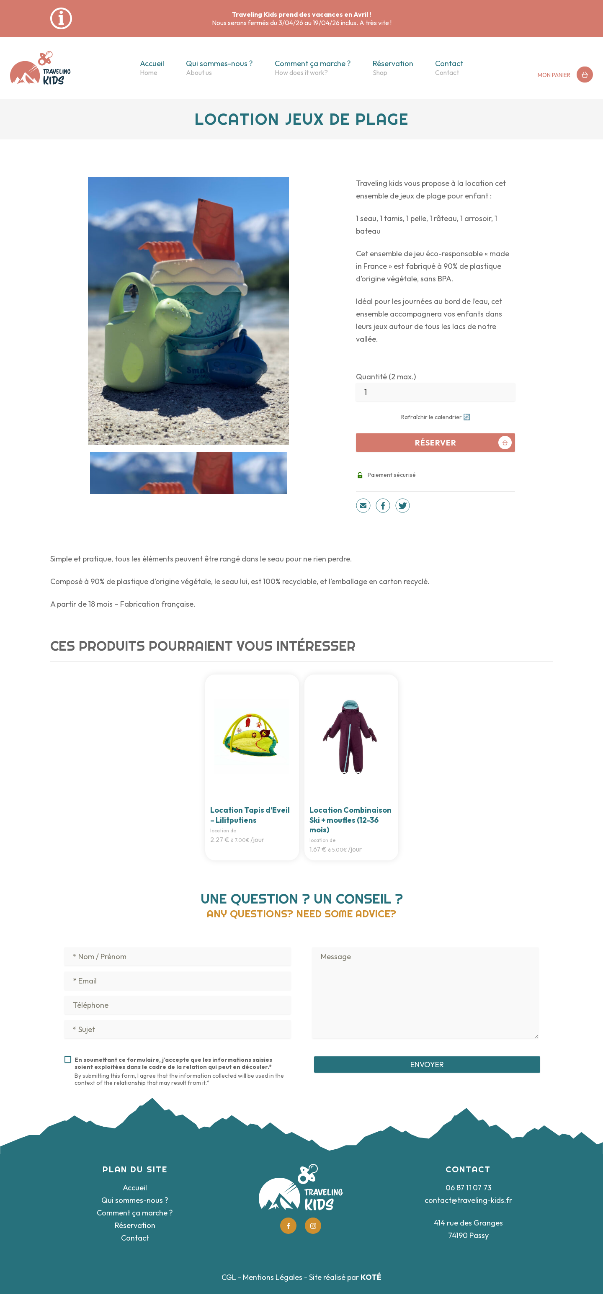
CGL (229, 1278)
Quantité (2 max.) (386, 376)
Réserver (463, 442)
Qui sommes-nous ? (219, 63)
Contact (449, 63)
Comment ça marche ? (313, 63)
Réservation (393, 63)
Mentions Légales (272, 1278)
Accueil (152, 63)
